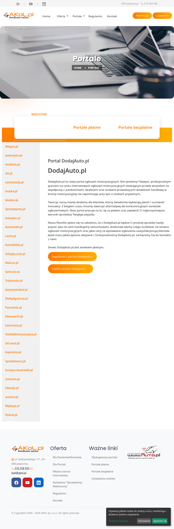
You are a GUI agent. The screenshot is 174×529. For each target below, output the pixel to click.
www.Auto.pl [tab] (13, 155)
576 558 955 (151, 3)
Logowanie (162, 15)
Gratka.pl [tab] (11, 191)
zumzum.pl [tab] (12, 379)
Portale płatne (100, 464)
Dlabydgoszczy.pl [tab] (16, 298)
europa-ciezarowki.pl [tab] (19, 370)
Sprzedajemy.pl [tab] (15, 209)
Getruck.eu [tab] (12, 272)
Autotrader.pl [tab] (14, 227)
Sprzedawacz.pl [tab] (15, 361)
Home (46, 16)
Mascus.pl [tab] (11, 263)
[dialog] (138, 517)
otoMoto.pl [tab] (12, 164)
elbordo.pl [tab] (12, 388)
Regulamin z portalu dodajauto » (72, 256)
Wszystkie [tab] (39, 126)
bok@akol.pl (131, 3)
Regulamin (95, 16)
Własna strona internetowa (61, 473)
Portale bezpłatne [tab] (135, 127)
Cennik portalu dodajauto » (69, 269)
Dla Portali (59, 464)
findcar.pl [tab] (11, 415)
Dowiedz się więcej (118, 520)
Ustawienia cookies (103, 478)
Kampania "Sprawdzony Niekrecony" (67, 484)
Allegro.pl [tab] (11, 146)
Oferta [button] (61, 16)
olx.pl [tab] (8, 173)
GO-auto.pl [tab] (12, 343)
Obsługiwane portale (104, 457)
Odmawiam (144, 520)
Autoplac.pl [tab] (12, 218)
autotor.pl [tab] (11, 397)
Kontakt (112, 16)
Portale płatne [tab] (87, 127)
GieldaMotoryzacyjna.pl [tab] (21, 334)
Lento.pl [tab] (10, 236)
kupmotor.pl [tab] (13, 352)
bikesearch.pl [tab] (14, 316)
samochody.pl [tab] (14, 182)
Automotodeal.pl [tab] (16, 289)
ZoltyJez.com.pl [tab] (15, 254)
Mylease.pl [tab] (12, 406)
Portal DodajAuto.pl (68, 161)
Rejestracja (142, 15)
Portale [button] (78, 16)
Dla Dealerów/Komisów (67, 457)
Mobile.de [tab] (11, 200)
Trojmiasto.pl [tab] (14, 280)
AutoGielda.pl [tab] (14, 245)
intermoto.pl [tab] (13, 325)
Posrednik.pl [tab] (13, 307)
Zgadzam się (159, 520)
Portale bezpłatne (102, 471)
